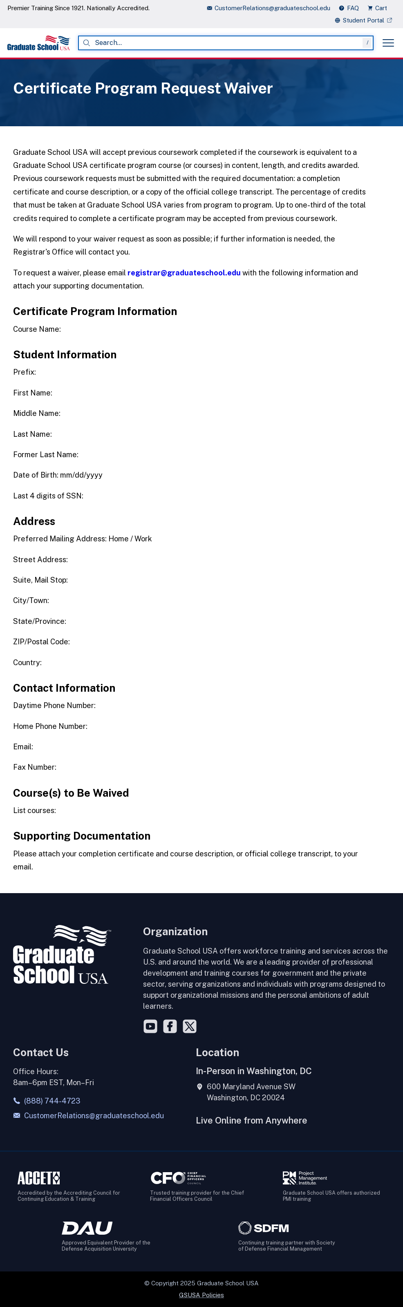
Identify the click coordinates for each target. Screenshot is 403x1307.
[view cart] (380, 7)
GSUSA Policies (201, 1294)
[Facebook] (170, 1026)
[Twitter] (189, 1026)
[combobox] (226, 43)
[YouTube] (150, 1026)
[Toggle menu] (388, 43)
